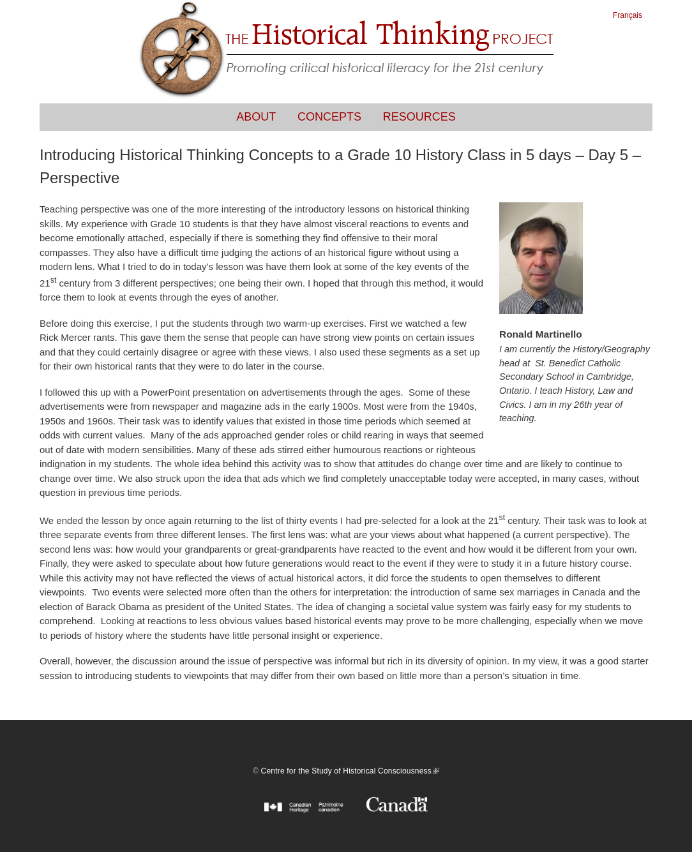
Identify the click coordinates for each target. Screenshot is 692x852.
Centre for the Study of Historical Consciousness (350, 770)
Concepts (329, 116)
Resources (419, 116)
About (256, 116)
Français (627, 15)
